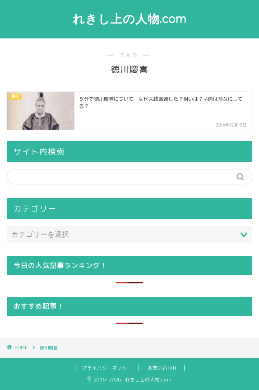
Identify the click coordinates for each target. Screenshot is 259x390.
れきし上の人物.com (130, 18)
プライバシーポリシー (107, 368)
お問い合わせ (162, 368)
